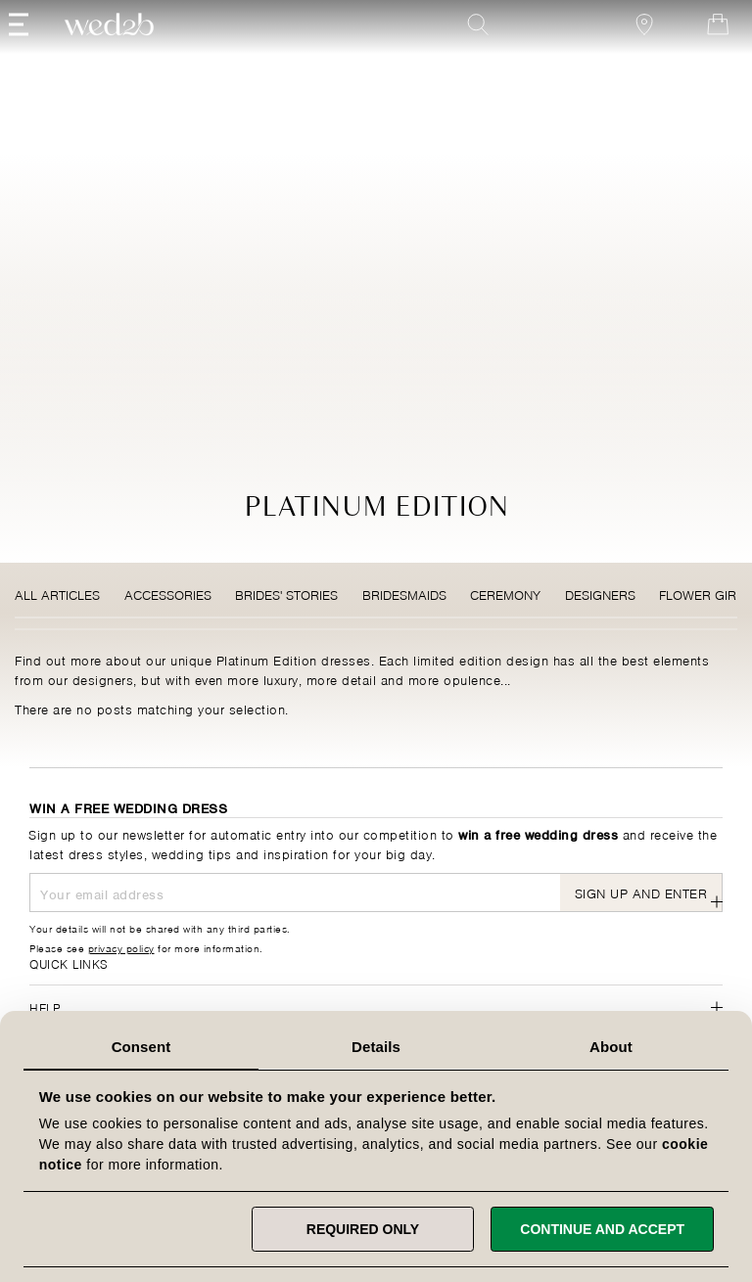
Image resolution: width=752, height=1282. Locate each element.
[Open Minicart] (697, 50)
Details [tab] (376, 1046)
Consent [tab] (141, 1046)
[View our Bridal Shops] (623, 50)
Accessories (168, 593)
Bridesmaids (404, 593)
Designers (600, 593)
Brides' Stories (286, 593)
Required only (362, 1229)
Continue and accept (602, 1229)
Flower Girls (705, 593)
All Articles (57, 593)
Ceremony (505, 593)
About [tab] (611, 1046)
